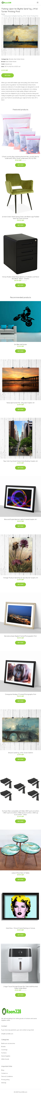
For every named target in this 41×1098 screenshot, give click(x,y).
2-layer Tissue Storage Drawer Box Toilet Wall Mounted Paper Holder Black (20, 987)
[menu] (38, 2)
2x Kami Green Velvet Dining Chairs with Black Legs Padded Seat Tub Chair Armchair (20, 217)
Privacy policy (5, 1079)
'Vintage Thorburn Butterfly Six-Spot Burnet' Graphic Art (20, 578)
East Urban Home (19, 59)
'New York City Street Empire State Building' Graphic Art (20, 461)
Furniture (3, 1053)
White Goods (5, 1059)
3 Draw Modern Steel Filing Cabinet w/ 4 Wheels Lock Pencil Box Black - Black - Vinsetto (20, 277)
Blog (2, 1070)
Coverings (4, 1049)
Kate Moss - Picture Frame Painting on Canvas (20, 928)
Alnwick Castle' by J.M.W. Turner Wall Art (20, 753)
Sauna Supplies (5, 1056)
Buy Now (7, 75)
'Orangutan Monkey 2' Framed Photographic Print (20, 694)
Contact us (4, 1073)
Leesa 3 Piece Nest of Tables (20, 873)
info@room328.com (7, 1034)
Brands (11, 59)
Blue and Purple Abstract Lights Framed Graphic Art (20, 519)
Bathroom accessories (8, 1043)
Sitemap (3, 1082)
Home (3, 14)
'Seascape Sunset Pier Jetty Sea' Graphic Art (20, 403)
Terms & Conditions (7, 1076)
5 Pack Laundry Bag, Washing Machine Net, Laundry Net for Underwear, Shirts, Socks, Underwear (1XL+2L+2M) (20, 157)
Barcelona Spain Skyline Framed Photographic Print (20, 636)
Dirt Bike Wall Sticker (20, 344)
